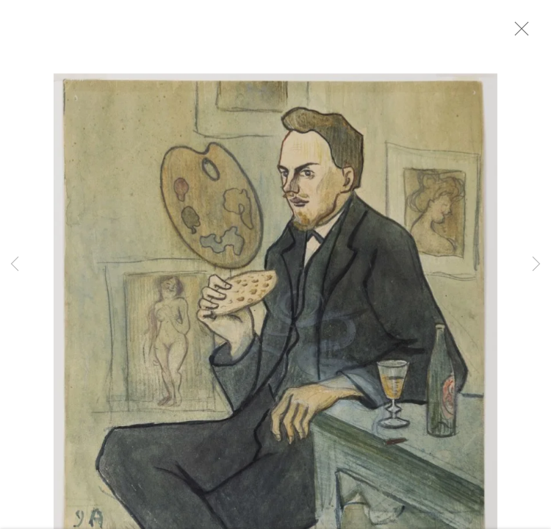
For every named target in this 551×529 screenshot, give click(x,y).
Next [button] (536, 264)
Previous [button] (14, 264)
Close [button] (528, 33)
